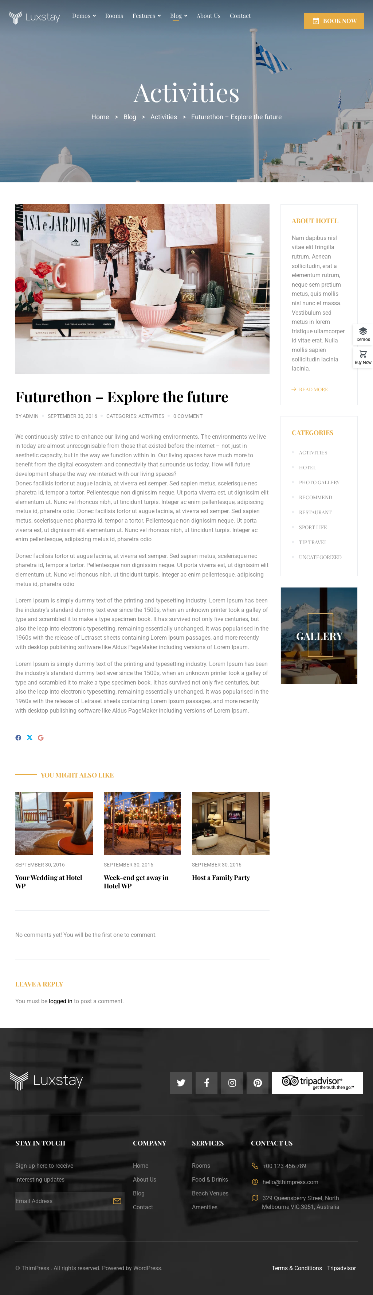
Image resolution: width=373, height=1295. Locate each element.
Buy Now (363, 362)
